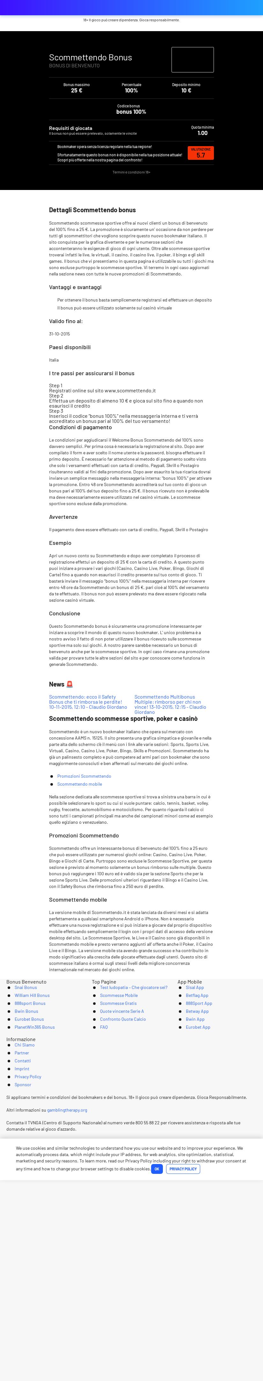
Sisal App (188, 1186)
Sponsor (209, 1268)
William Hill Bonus (26, 1196)
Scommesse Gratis (113, 1206)
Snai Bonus (18, 1186)
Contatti (113, 1268)
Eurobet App (192, 1235)
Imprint (141, 1268)
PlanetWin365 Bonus (29, 1235)
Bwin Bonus (19, 1216)
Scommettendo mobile (79, 952)
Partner (85, 1268)
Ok (110, 1369)
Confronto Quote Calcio (118, 1225)
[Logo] (131, 1314)
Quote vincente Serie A (117, 1216)
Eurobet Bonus (23, 1225)
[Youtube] (131, 1291)
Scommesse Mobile (113, 1196)
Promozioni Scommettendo (84, 944)
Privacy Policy (175, 1268)
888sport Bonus (23, 1206)
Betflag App (191, 1196)
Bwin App (188, 1225)
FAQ (96, 1235)
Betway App (191, 1216)
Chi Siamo (55, 1268)
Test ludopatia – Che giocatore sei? (130, 1186)
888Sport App (193, 1206)
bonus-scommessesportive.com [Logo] (38, 7)
